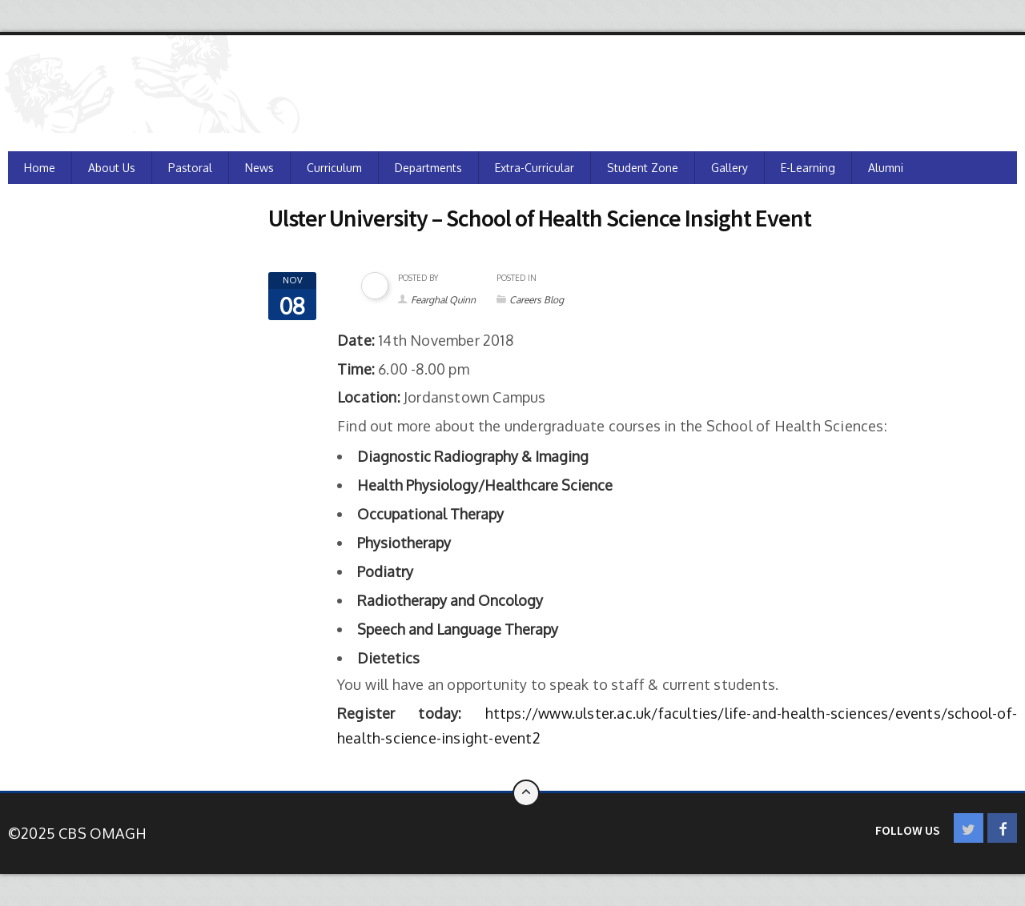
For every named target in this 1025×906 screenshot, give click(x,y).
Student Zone (642, 167)
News (259, 167)
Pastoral (190, 167)
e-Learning (808, 167)
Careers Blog (536, 300)
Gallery (729, 167)
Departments (428, 167)
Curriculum (334, 167)
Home (39, 167)
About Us (111, 167)
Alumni (885, 167)
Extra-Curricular (534, 167)
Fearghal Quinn (443, 300)
